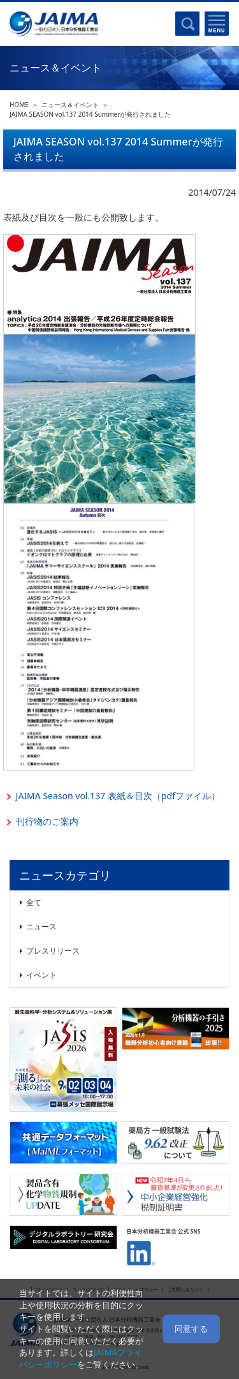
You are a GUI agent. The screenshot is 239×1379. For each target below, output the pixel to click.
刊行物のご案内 (47, 821)
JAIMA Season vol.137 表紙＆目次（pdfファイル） (118, 796)
